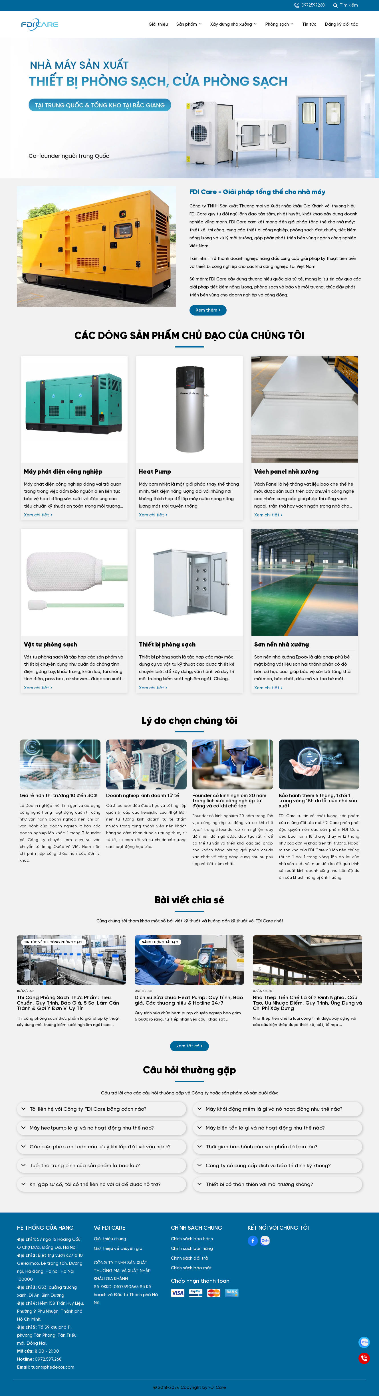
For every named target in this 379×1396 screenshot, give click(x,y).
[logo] (40, 24)
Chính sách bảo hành (192, 1239)
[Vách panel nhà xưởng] (304, 488)
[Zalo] (364, 1342)
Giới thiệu (158, 24)
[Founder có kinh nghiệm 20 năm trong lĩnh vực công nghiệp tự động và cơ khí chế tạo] (232, 764)
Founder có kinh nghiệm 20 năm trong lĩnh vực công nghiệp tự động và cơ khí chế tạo (229, 801)
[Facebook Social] (253, 1241)
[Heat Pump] (189, 488)
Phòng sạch (279, 24)
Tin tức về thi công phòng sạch (54, 942)
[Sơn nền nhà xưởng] (304, 661)
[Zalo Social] (265, 1241)
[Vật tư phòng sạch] (74, 661)
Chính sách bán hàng (192, 1248)
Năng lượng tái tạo (160, 942)
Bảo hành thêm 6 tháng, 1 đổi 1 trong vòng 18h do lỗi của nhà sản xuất (318, 801)
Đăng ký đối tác (341, 24)
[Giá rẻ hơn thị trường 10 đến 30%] (60, 764)
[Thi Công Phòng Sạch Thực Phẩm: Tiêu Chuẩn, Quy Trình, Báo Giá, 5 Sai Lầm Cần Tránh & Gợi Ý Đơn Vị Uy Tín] (71, 960)
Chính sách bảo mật (191, 1268)
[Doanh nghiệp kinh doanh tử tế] (146, 764)
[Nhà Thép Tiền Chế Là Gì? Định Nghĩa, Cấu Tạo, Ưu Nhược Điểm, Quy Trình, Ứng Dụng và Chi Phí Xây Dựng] (307, 960)
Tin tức (309, 24)
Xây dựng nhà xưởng (233, 24)
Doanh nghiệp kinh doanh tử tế (142, 795)
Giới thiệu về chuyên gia (118, 1248)
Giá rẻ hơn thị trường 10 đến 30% (59, 795)
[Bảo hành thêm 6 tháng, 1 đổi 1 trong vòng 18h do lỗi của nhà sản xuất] (319, 764)
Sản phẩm (189, 24)
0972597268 (309, 5)
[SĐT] (364, 1358)
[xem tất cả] (189, 1046)
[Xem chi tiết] (38, 515)
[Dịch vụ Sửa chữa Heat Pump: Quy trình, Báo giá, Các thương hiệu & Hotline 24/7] (189, 960)
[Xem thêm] (208, 310)
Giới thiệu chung (110, 1239)
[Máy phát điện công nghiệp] (74, 488)
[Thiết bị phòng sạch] (189, 661)
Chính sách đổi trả (189, 1258)
